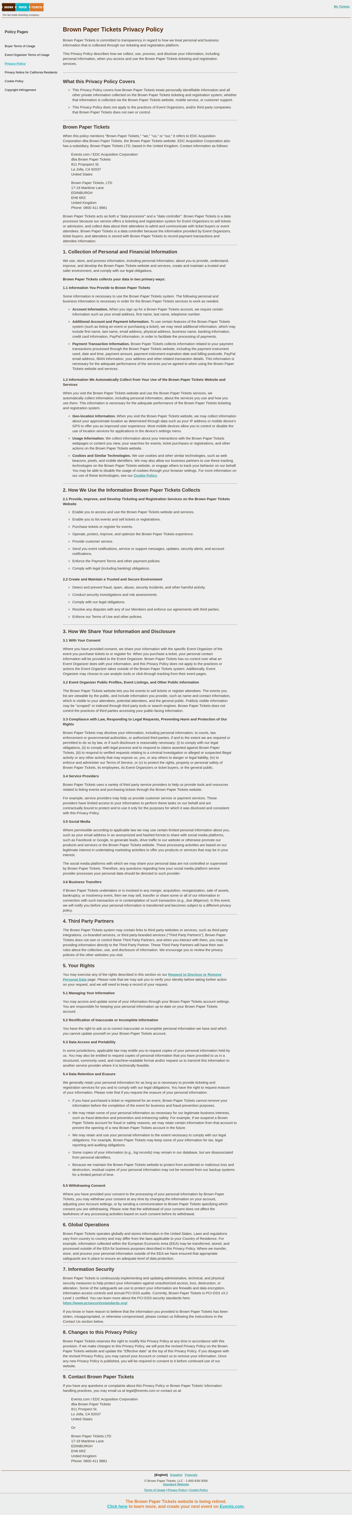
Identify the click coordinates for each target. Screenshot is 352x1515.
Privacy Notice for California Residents (31, 72)
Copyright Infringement (20, 90)
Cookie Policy (14, 81)
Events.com (232, 1506)
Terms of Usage (154, 1490)
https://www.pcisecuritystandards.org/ (95, 1303)
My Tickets (342, 6)
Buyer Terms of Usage (20, 46)
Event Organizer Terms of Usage (27, 55)
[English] (161, 1475)
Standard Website (176, 1484)
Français (191, 1475)
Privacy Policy (15, 63)
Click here (117, 1506)
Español (176, 1475)
